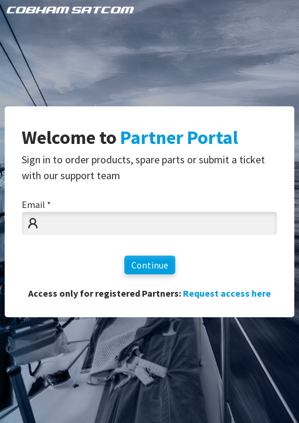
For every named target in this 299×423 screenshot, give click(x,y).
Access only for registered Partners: (149, 293)
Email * (36, 204)
